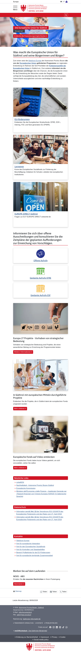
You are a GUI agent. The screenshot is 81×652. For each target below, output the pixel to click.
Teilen (43, 592)
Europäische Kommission (26, 488)
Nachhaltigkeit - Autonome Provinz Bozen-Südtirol (35, 485)
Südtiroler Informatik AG (31, 619)
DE (61, 1)
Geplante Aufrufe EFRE (40, 278)
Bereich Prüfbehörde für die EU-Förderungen (33, 552)
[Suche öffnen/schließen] (66, 14)
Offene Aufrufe (41, 260)
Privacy (53, 637)
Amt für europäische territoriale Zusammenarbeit (34, 555)
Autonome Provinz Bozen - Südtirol (31, 607)
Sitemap (18, 591)
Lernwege (19, 166)
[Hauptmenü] (15, 8)
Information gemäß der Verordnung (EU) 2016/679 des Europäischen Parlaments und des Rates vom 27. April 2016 (39, 513)
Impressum (44, 637)
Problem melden (50, 623)
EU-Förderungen (22, 119)
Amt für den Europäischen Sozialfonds (30, 546)
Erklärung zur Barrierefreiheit (26, 637)
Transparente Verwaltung (23, 623)
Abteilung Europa (34, 61)
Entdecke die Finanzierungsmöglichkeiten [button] (30, 36)
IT (64, 1)
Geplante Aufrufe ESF (41, 295)
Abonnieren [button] (19, 584)
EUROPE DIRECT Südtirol (26, 214)
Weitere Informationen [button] (23, 352)
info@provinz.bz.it (25, 612)
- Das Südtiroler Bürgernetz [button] (30, 631)
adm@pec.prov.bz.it (24, 615)
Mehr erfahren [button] (20, 408)
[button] (3, 32)
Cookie (62, 637)
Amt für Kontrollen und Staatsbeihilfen (30, 549)
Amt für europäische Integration (28, 544)
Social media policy (40, 640)
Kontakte (39, 623)
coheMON (20, 482)
